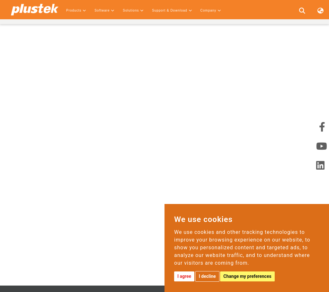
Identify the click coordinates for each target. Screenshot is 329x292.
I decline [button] (207, 276)
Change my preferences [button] (247, 276)
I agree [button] (184, 276)
